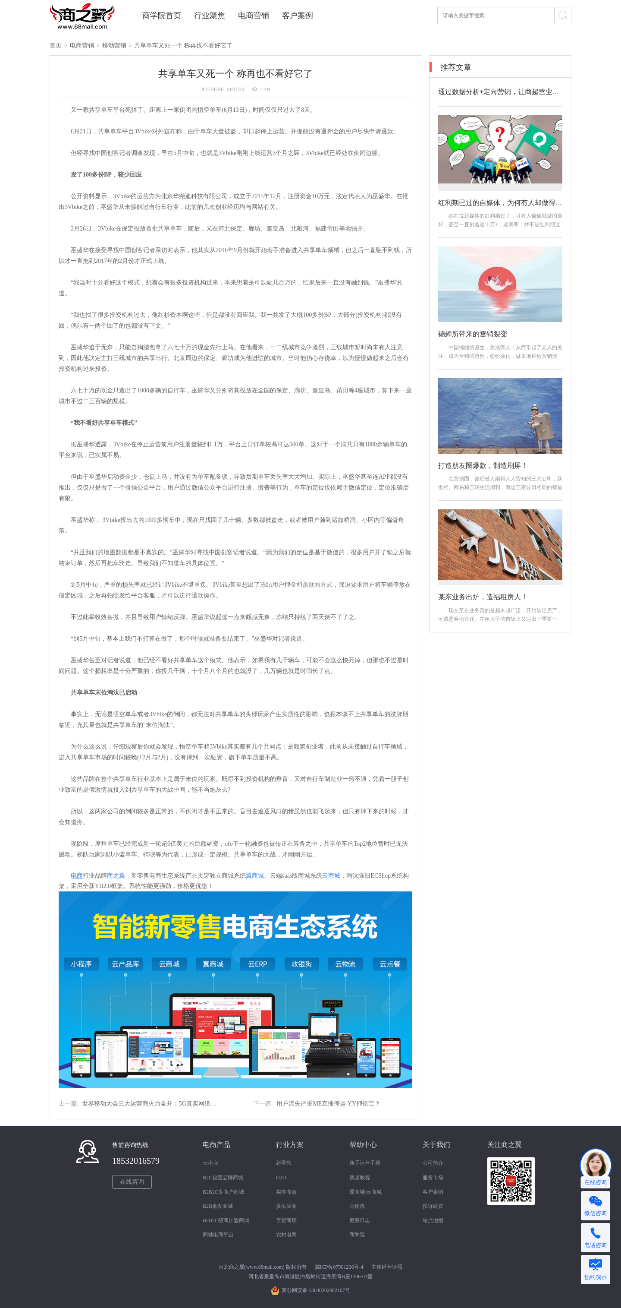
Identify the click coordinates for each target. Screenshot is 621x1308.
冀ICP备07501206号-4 (339, 1267)
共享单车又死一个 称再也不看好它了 (183, 45)
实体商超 (286, 1192)
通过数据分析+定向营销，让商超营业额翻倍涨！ (512, 91)
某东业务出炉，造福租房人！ (483, 596)
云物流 (357, 1206)
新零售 (284, 1163)
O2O (281, 1178)
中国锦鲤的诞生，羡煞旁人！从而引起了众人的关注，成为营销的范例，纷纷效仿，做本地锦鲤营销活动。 (500, 356)
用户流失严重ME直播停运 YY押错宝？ (328, 1103)
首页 (56, 45)
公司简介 (433, 1163)
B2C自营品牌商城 (223, 1178)
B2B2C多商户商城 (223, 1192)
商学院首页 (161, 15)
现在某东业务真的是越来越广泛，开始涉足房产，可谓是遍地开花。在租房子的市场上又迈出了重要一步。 (500, 619)
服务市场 (433, 1178)
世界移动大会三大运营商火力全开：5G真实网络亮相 (152, 1103)
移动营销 (114, 45)
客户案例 (297, 15)
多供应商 (286, 1206)
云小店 (210, 1163)
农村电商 (286, 1235)
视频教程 (359, 1178)
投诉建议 (433, 1206)
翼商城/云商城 (365, 1192)
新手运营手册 (364, 1163)
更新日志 (359, 1220)
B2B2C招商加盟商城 (226, 1220)
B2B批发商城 (218, 1206)
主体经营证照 (386, 1267)
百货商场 (286, 1220)
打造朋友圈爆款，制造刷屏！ (483, 465)
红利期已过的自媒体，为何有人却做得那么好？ (510, 202)
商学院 (357, 1235)
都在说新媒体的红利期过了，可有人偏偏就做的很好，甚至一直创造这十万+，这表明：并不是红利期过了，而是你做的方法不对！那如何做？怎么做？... (500, 224)
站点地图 (433, 1220)
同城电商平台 (218, 1235)
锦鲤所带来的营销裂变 (472, 334)
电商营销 (253, 15)
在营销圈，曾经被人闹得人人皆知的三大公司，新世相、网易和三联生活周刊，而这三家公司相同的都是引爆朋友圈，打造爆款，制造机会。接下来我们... (500, 487)
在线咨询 (132, 1181)
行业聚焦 (209, 15)
